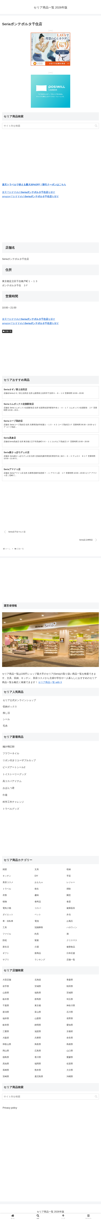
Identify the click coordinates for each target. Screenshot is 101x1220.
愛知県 (70, 1025)
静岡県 (38, 1025)
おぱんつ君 (8, 788)
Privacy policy (10, 1108)
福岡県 (38, 1064)
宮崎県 (6, 1077)
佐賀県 (70, 1064)
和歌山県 (7, 1045)
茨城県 (70, 993)
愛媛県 (70, 1058)
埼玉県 (70, 1000)
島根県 (70, 1045)
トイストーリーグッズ (14, 774)
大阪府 (6, 1038)
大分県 (70, 1070)
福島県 (38, 993)
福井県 (6, 1019)
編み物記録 (8, 747)
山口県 (70, 1051)
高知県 (6, 1064)
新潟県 (6, 1012)
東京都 (38, 1006)
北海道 (38, 980)
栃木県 (6, 1000)
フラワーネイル (11, 754)
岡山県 (6, 1051)
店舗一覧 (7, 331)
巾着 (5, 795)
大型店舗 (7, 980)
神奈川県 (71, 1006)
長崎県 (6, 1070)
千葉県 (6, 1006)
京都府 (70, 1032)
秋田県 (70, 987)
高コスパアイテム (12, 781)
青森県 (70, 980)
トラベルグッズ (11, 809)
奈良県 (70, 1038)
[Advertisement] (50, 156)
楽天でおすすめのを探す (28, 192)
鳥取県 (38, 1045)
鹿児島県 (39, 1077)
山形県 (6, 993)
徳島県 (6, 1058)
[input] (50, 126)
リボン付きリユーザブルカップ (19, 761)
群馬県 (38, 1000)
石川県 (70, 1012)
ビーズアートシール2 (14, 768)
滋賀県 (38, 1032)
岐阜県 (6, 1025)
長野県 (70, 1019)
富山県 (38, 1012)
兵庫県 (38, 1038)
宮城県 (38, 987)
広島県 (38, 1051)
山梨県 (38, 1019)
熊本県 (38, 1070)
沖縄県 (70, 1077)
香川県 (38, 1058)
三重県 (6, 1032)
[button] (96, 125)
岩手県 (6, 987)
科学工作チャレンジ (13, 802)
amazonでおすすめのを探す (30, 196)
